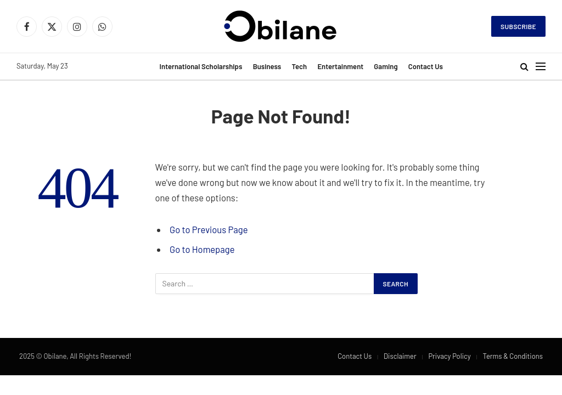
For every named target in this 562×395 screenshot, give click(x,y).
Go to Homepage (202, 249)
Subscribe (518, 26)
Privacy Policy (449, 356)
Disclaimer (400, 356)
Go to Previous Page (209, 229)
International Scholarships (201, 66)
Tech (299, 66)
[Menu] (541, 66)
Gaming (385, 66)
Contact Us (425, 66)
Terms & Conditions (512, 356)
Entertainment (340, 66)
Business (267, 66)
